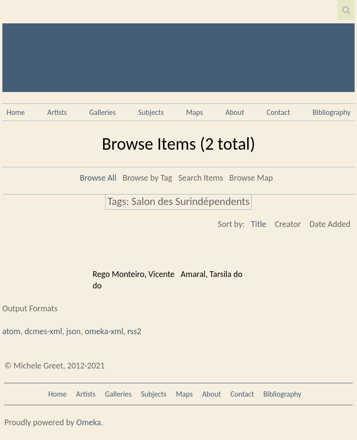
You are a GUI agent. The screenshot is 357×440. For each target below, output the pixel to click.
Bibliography (332, 112)
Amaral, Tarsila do (212, 274)
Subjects (151, 112)
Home (16, 112)
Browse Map (251, 178)
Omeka (88, 422)
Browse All (98, 178)
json (73, 331)
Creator (288, 224)
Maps (194, 112)
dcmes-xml (43, 331)
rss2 (134, 331)
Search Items (200, 178)
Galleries (102, 112)
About (234, 112)
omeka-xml (104, 331)
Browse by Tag (147, 178)
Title (258, 224)
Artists (57, 112)
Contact (278, 112)
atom (11, 331)
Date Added (329, 224)
